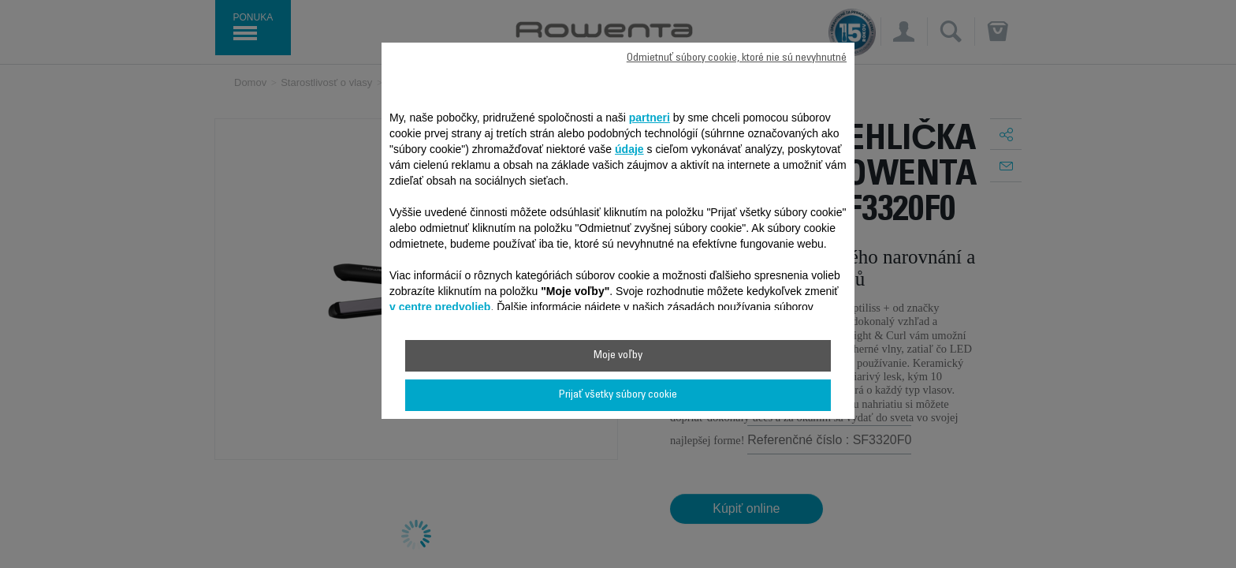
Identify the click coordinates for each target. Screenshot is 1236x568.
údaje (629, 149)
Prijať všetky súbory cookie (618, 395)
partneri (649, 117)
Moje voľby (618, 355)
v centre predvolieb (439, 307)
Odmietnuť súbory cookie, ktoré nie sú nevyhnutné (737, 58)
